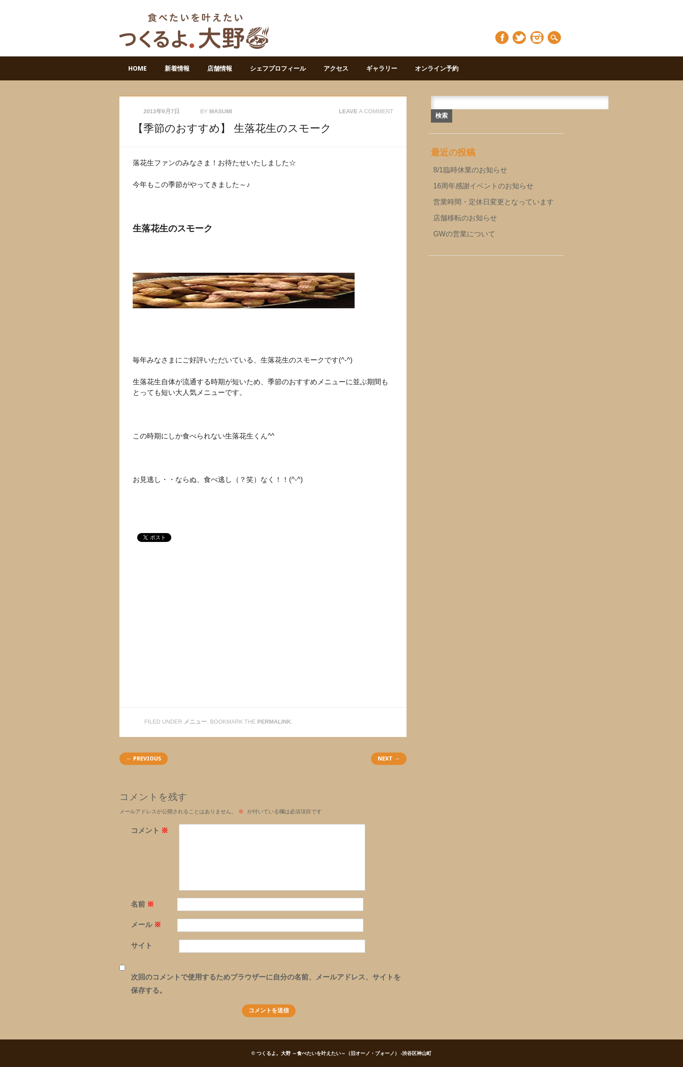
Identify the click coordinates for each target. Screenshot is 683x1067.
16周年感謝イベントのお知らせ (483, 186)
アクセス (336, 68)
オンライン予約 (436, 68)
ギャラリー (381, 68)
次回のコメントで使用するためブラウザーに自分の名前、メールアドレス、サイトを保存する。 (266, 984)
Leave (366, 111)
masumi (220, 111)
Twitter (519, 37)
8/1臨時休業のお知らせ (470, 170)
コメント (150, 830)
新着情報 (177, 68)
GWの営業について (464, 234)
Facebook (502, 37)
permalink (274, 721)
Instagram (537, 37)
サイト (141, 945)
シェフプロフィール (278, 68)
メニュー (195, 721)
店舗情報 (219, 68)
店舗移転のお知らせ (465, 218)
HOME (137, 68)
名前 (143, 904)
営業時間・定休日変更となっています (493, 202)
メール (147, 924)
